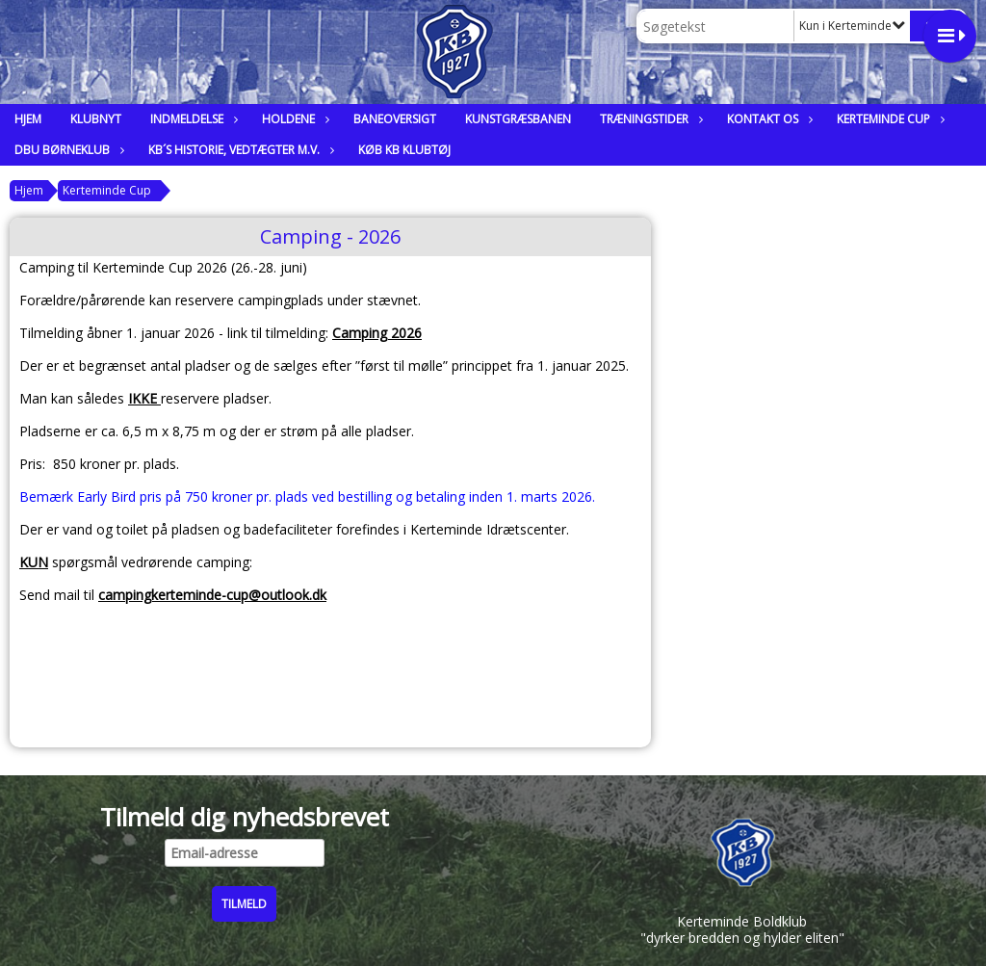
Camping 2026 (377, 333)
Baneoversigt (394, 119)
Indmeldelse (191, 119)
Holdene (293, 119)
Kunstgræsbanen (518, 119)
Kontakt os (767, 119)
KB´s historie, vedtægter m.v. (238, 150)
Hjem (27, 119)
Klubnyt (95, 119)
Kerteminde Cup (888, 119)
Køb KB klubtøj (404, 150)
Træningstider (649, 119)
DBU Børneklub (66, 150)
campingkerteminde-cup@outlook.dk (212, 595)
